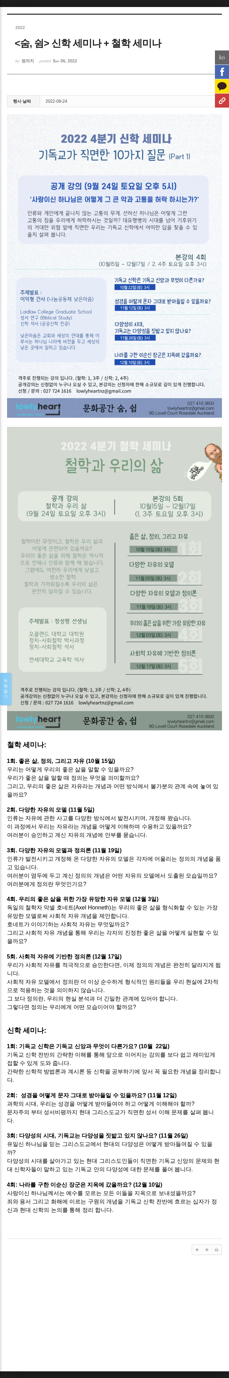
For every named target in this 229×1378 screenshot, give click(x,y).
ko (222, 57)
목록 (6, 689)
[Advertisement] (114, 1315)
